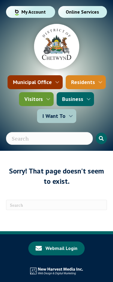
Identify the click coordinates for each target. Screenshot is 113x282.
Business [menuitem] (72, 99)
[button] (57, 82)
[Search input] (49, 138)
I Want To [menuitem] (53, 115)
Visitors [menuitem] (33, 99)
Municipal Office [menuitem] (32, 82)
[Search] (56, 205)
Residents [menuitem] (83, 82)
